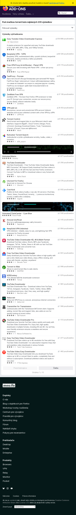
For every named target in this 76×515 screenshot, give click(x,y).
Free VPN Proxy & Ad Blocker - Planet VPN (25, 65)
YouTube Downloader (16, 163)
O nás (5, 399)
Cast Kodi (11, 190)
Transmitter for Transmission (19, 306)
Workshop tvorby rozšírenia (15, 408)
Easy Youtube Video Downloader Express (24, 39)
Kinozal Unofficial (14, 220)
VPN (5, 468)
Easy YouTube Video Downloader (21, 338)
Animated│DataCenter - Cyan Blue (17, 213)
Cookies (16, 496)
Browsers (7, 464)
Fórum (5, 424)
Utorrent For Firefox (15, 181)
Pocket (6, 481)
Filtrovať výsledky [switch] (37, 28)
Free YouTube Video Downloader (21, 253)
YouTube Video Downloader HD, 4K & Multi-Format (28, 240)
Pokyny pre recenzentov (14, 433)
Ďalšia (55, 368)
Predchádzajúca (20, 368)
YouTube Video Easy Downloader (21, 352)
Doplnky (7, 395)
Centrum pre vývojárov (13, 412)
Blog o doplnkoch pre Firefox (16, 404)
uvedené (12, 500)
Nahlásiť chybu (9, 428)
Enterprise (7, 453)
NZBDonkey (12, 275)
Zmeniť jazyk (7, 507)
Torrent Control (13, 119)
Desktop (7, 444)
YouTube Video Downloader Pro (20, 320)
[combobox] (65, 12)
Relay (5, 473)
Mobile (6, 448)
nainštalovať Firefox (56, 3)
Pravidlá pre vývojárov (13, 416)
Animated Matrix (9, 156)
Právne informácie (29, 496)
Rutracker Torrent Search (17, 135)
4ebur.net (11, 298)
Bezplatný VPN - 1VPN (16, 54)
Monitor (6, 477)
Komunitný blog (10, 420)
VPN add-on (12, 108)
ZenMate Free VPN (15, 94)
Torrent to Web (13, 267)
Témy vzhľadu (18, 14)
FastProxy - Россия (15, 76)
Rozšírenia (6, 14)
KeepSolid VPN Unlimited (17, 229)
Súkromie (6, 496)
